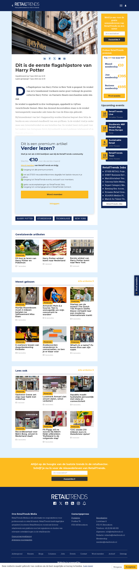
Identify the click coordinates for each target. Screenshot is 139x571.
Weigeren (117, 567)
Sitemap (123, 554)
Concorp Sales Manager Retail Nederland (115, 181)
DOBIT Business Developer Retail (115, 175)
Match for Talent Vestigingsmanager (115, 199)
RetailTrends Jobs (114, 204)
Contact (83, 554)
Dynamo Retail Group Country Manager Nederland (115, 192)
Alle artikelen (86, 281)
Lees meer (88, 566)
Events (73, 554)
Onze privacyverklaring (22, 536)
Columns (52, 554)
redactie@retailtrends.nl (114, 535)
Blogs (41, 554)
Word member (27, 165)
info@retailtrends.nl (114, 531)
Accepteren (131, 567)
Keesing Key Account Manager (115, 188)
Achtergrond (17, 554)
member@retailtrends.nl (106, 542)
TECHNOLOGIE (63, 218)
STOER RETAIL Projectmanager (115, 171)
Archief (112, 554)
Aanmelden (114, 39)
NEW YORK (80, 218)
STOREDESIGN (44, 218)
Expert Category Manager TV (115, 185)
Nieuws (30, 554)
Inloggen (54, 203)
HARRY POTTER (25, 218)
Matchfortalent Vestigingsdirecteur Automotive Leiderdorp (115, 178)
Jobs (63, 554)
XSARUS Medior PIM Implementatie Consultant (115, 195)
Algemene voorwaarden (22, 540)
